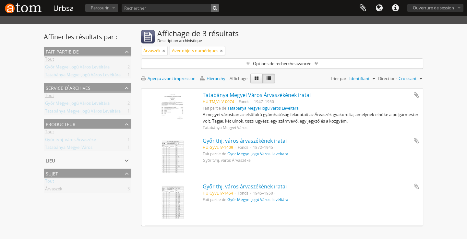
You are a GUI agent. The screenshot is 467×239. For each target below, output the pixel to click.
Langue (379, 8)
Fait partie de (62, 51)
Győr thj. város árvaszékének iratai (245, 140)
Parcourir (100, 8)
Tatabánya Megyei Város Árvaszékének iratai (257, 95)
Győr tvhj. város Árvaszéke (70, 141)
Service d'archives (68, 87)
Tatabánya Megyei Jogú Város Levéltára (83, 76)
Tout (49, 60)
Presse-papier (363, 8)
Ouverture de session (433, 8)
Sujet (52, 173)
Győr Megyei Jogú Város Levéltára (77, 68)
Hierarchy (213, 78)
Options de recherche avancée (282, 63)
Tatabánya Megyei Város (68, 148)
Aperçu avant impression (168, 78)
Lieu (50, 160)
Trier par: (338, 78)
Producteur (61, 123)
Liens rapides (395, 8)
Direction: (387, 78)
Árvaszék (53, 190)
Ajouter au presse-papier (416, 95)
